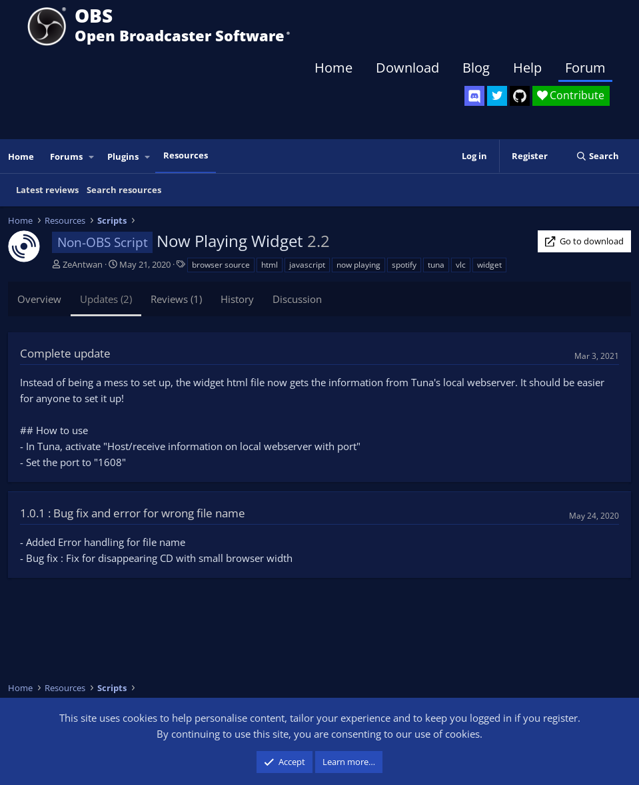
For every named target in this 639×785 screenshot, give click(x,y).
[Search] (597, 156)
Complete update (65, 353)
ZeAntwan (83, 264)
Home (333, 68)
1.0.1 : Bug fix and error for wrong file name (132, 513)
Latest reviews (47, 190)
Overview (39, 299)
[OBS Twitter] (497, 96)
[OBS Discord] (474, 96)
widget (489, 264)
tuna (436, 264)
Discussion (297, 299)
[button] (92, 156)
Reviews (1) (176, 299)
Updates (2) (106, 299)
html (269, 264)
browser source (221, 264)
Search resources (124, 190)
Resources (185, 155)
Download (407, 68)
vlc (461, 264)
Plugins (123, 156)
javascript (307, 264)
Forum (585, 68)
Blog (476, 68)
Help (527, 68)
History (237, 299)
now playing (358, 264)
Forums (66, 156)
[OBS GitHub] (520, 96)
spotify (404, 264)
